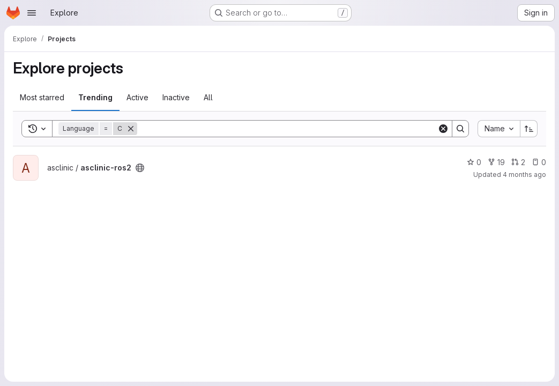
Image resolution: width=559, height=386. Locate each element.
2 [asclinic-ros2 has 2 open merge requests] (518, 162)
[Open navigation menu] (31, 12)
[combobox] (499, 128)
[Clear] (443, 128)
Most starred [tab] (42, 97)
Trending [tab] (95, 97)
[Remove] (130, 128)
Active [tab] (137, 97)
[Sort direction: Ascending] (529, 128)
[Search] (287, 128)
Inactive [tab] (176, 97)
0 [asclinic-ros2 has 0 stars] (474, 162)
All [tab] (208, 97)
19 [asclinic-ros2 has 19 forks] (496, 162)
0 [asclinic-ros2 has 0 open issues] (539, 162)
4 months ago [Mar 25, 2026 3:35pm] (524, 174)
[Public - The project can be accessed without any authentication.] (140, 168)
